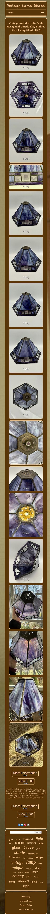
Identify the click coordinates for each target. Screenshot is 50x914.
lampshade (32, 853)
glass (16, 847)
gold (11, 839)
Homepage (25, 897)
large (27, 872)
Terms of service (26, 909)
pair (28, 876)
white (41, 843)
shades (23, 881)
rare (40, 864)
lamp (31, 862)
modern (20, 842)
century (18, 876)
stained (28, 839)
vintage (16, 862)
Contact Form (26, 901)
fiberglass (14, 857)
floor (41, 882)
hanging (36, 877)
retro (11, 843)
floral (12, 881)
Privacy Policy (26, 905)
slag (14, 872)
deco (38, 868)
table (28, 848)
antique (17, 867)
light (39, 839)
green (38, 849)
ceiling (30, 858)
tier (24, 858)
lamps (39, 857)
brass (17, 840)
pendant (29, 868)
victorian (31, 843)
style (25, 886)
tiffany (35, 871)
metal (34, 881)
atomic (20, 872)
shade (19, 852)
